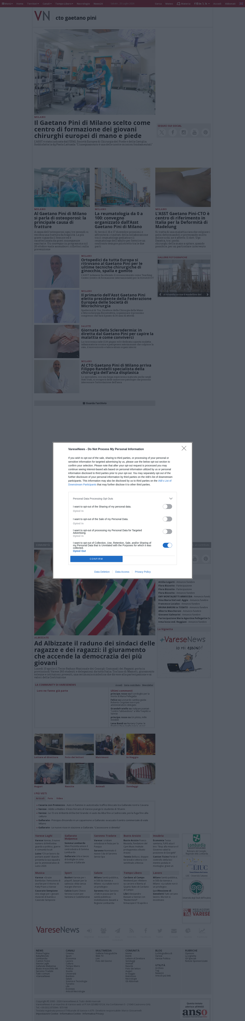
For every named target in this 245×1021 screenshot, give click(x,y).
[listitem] (122, 498)
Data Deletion (102, 571)
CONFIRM (96, 559)
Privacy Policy (143, 571)
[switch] (167, 506)
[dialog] (122, 510)
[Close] (185, 449)
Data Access (122, 571)
